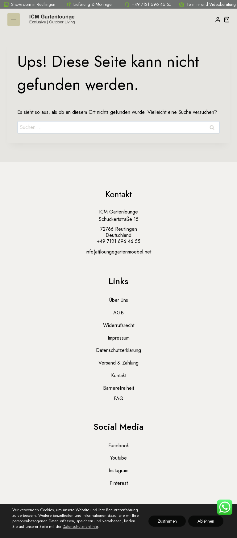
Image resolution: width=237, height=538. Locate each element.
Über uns (118, 300)
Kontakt (118, 375)
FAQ (118, 398)
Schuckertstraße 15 (119, 219)
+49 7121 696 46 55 (148, 4)
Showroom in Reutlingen (29, 4)
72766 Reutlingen (118, 229)
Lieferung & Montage (88, 4)
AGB (118, 312)
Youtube (118, 457)
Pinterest (119, 483)
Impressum (119, 337)
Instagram (118, 470)
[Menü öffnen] (13, 19)
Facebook (118, 445)
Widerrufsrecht (118, 325)
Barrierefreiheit (118, 388)
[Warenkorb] (227, 19)
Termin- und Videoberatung (207, 4)
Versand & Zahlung (118, 362)
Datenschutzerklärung (118, 350)
